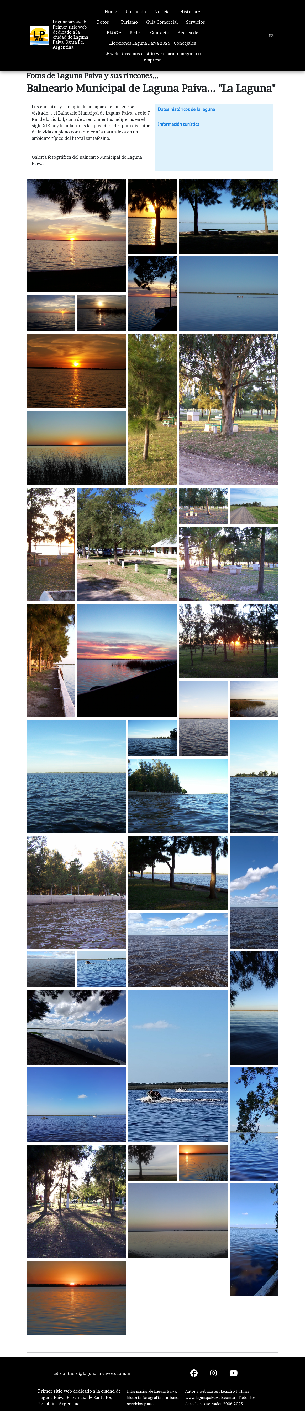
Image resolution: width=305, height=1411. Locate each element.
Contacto (159, 32)
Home (111, 11)
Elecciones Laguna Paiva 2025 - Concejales (152, 43)
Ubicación (135, 11)
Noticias (163, 11)
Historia (188, 11)
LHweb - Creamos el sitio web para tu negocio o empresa (152, 57)
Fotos (103, 22)
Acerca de (188, 32)
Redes (136, 32)
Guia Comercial (162, 22)
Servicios (195, 22)
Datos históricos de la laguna (186, 109)
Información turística (178, 124)
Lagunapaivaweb (69, 21)
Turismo (129, 22)
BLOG (112, 32)
